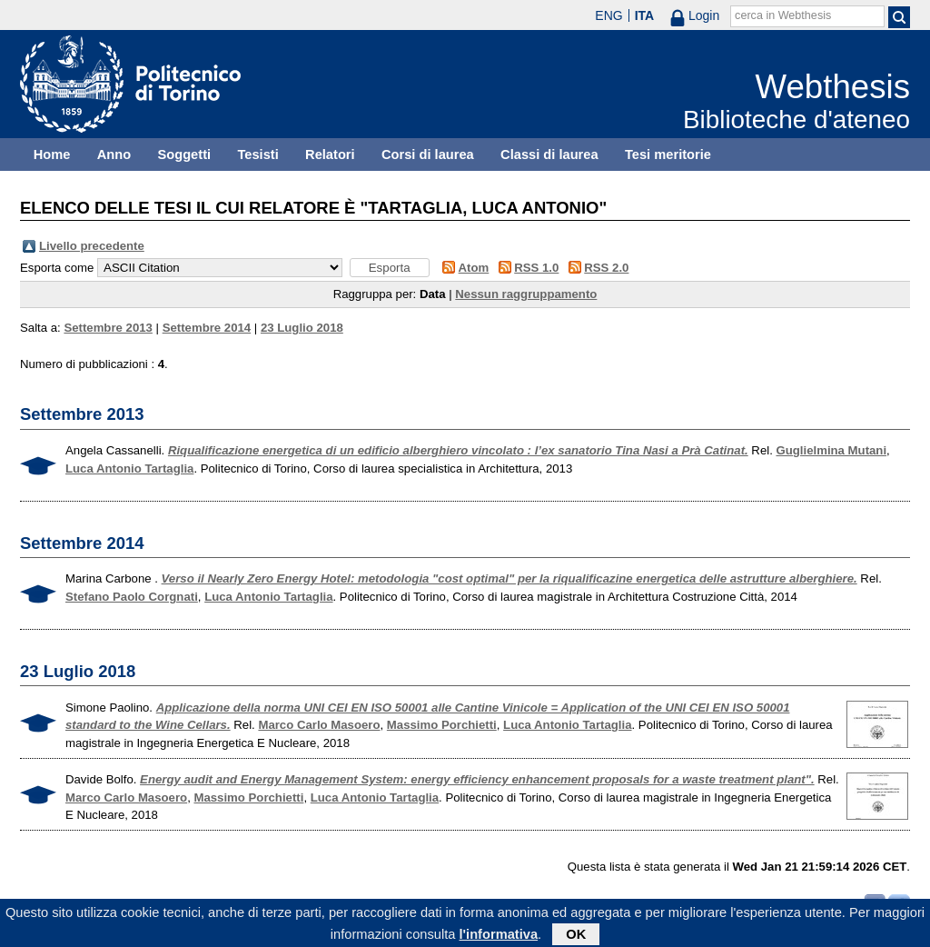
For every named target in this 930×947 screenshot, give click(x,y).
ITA (645, 15)
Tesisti (257, 154)
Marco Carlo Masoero (319, 725)
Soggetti (184, 154)
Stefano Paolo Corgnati (131, 596)
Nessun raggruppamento (526, 294)
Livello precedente (91, 246)
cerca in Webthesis (783, 15)
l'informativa (499, 937)
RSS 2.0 (606, 267)
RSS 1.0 (536, 267)
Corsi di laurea (427, 154)
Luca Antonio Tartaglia (129, 468)
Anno (114, 154)
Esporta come (57, 267)
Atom (474, 267)
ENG (608, 15)
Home (52, 154)
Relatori (330, 154)
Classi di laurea (549, 154)
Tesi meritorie (668, 154)
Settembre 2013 (108, 327)
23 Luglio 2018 (302, 327)
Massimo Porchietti (442, 725)
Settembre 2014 (207, 327)
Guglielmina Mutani (831, 450)
